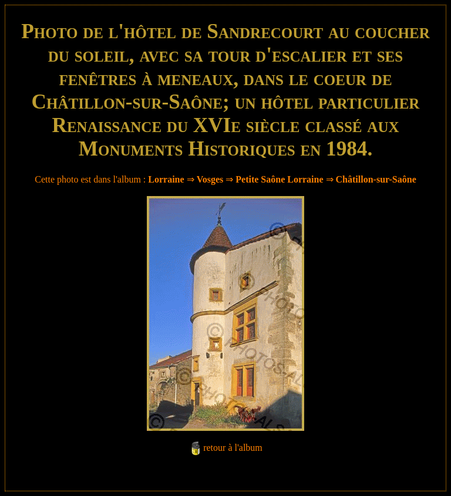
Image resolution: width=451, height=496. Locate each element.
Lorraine (166, 179)
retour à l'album (232, 448)
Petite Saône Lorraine (279, 179)
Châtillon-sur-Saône (376, 179)
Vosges (210, 179)
